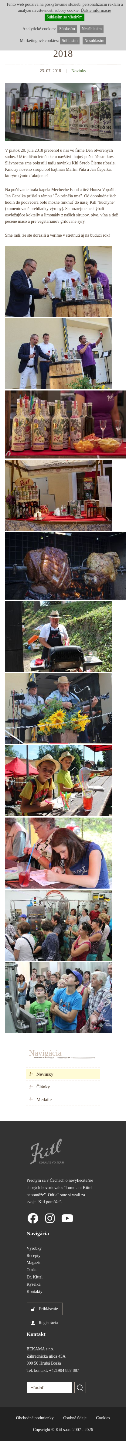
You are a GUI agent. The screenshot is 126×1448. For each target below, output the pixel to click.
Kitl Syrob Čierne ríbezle (93, 163)
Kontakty (35, 1291)
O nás (31, 1270)
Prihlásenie (48, 1309)
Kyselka (34, 1284)
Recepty (34, 1255)
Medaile (44, 1099)
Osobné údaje (75, 1418)
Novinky (44, 1074)
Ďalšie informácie (96, 10)
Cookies (103, 1418)
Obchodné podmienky (35, 1418)
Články (43, 1086)
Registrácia (48, 1322)
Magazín (34, 1262)
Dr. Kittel (35, 1277)
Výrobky (34, 1248)
